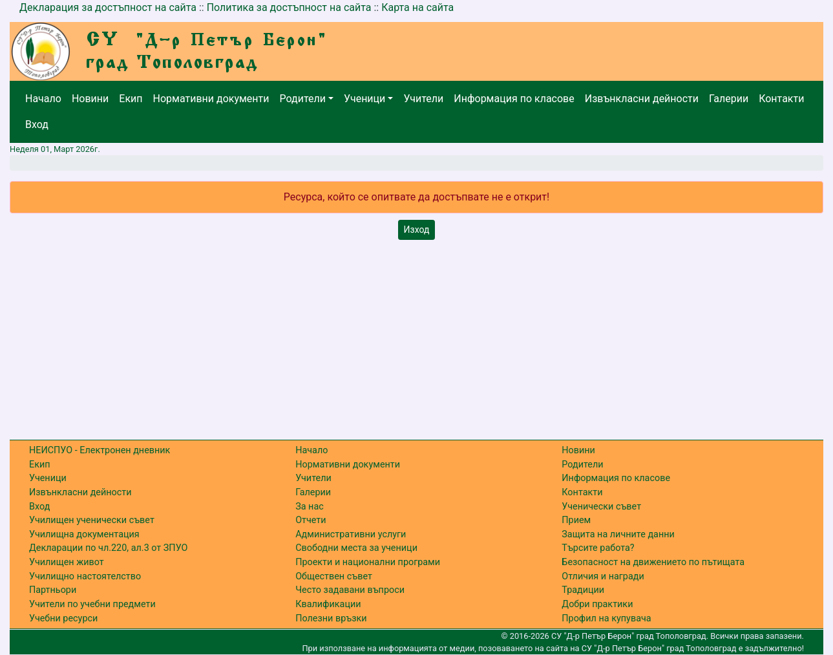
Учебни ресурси (63, 618)
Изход (417, 229)
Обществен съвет (333, 576)
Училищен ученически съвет (91, 520)
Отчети (310, 520)
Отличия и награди (603, 576)
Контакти (781, 98)
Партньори (52, 590)
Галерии (728, 98)
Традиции (583, 590)
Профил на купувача (606, 618)
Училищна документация (84, 534)
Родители (303, 98)
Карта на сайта (417, 7)
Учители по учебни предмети (92, 604)
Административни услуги (350, 534)
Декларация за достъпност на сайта (107, 7)
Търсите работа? (598, 547)
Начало (43, 98)
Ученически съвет (601, 506)
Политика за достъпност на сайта (289, 7)
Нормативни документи (211, 98)
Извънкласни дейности (642, 98)
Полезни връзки (330, 618)
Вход (36, 124)
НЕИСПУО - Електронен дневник (99, 450)
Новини (90, 98)
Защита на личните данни (618, 534)
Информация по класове (514, 98)
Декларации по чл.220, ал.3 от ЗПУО (108, 547)
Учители (423, 98)
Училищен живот (66, 562)
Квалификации (328, 604)
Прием (576, 520)
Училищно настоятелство (85, 576)
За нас (309, 506)
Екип (130, 98)
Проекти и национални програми (367, 562)
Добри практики (597, 604)
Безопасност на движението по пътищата (653, 562)
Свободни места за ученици (356, 547)
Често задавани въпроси (350, 590)
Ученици (364, 98)
